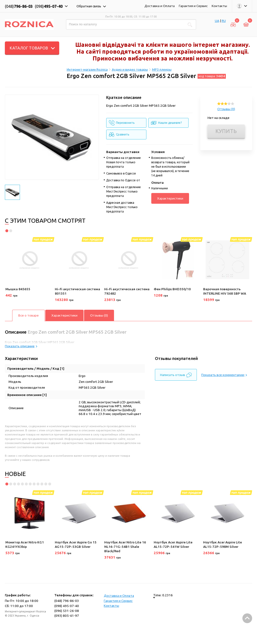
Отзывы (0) (226, 109)
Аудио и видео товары (130, 69)
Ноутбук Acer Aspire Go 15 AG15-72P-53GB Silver (75, 544)
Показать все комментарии (224, 375)
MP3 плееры (161, 69)
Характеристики (170, 198)
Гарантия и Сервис (193, 6)
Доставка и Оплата (159, 6)
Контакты (219, 6)
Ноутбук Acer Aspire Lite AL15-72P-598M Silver (222, 544)
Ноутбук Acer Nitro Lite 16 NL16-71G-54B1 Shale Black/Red (125, 546)
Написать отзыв (176, 375)
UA (217, 21)
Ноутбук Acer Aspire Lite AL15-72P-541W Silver (173, 544)
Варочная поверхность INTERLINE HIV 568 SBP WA (224, 291)
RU (224, 21)
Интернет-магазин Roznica (87, 69)
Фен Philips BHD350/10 (172, 289)
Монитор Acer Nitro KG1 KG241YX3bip (24, 544)
